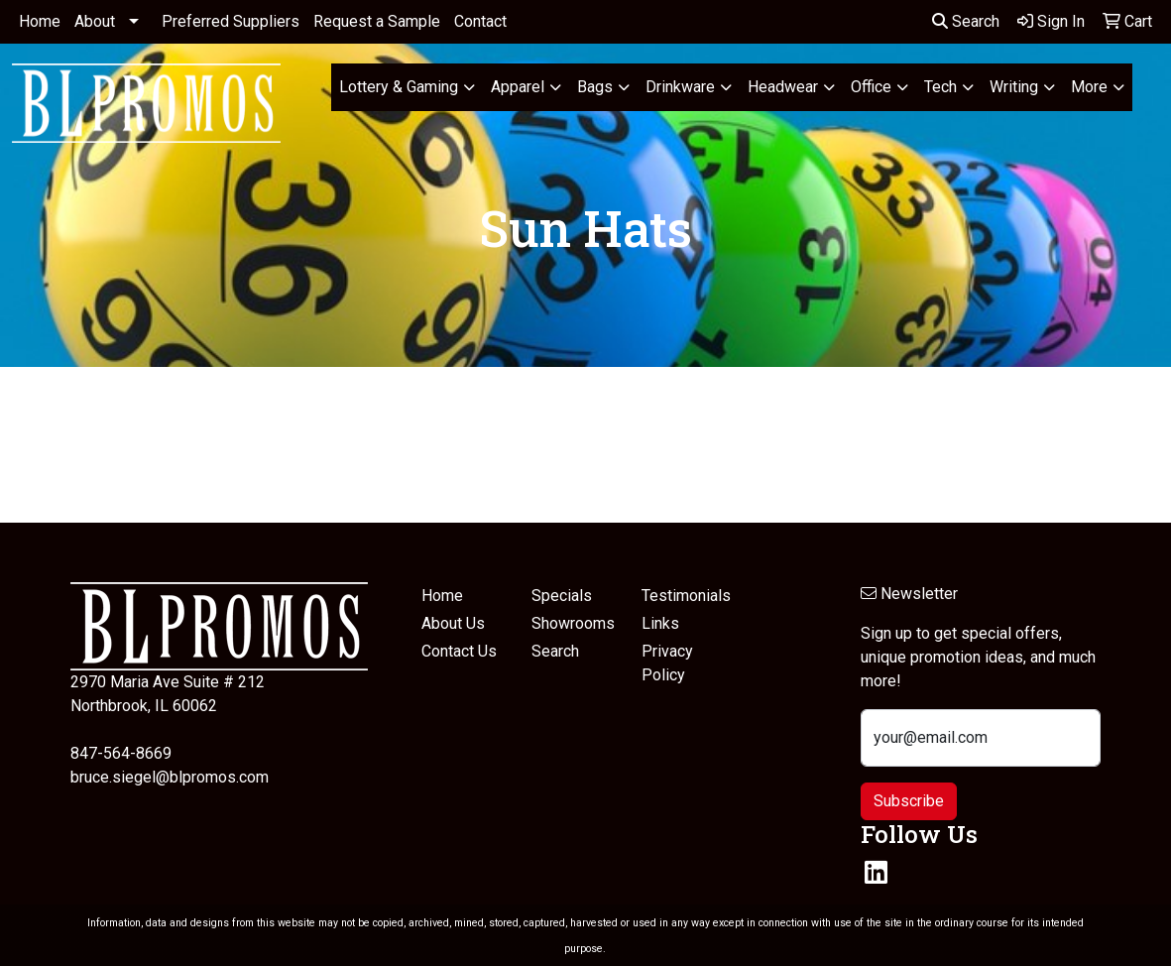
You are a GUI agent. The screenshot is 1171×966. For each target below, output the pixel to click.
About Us (453, 623)
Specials (561, 595)
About (94, 21)
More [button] (1089, 86)
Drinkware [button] (680, 86)
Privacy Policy (667, 663)
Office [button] (871, 86)
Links (660, 623)
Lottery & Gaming (398, 86)
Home (39, 21)
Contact (480, 21)
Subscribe (909, 800)
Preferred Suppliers (230, 21)
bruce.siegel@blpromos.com (169, 777)
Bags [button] (595, 86)
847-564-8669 (121, 753)
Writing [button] (1014, 86)
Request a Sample (376, 21)
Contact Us (459, 651)
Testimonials (685, 595)
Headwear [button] (783, 86)
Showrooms (573, 623)
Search (965, 21)
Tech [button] (940, 86)
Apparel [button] (517, 86)
